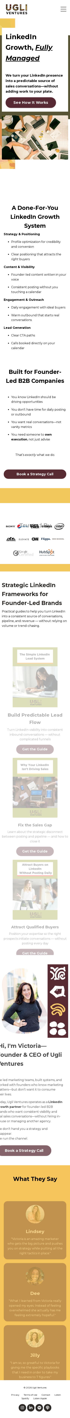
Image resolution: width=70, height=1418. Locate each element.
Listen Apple (40, 1398)
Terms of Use (30, 1394)
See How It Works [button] (30, 102)
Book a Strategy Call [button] (35, 474)
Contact (45, 1394)
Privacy (15, 1394)
